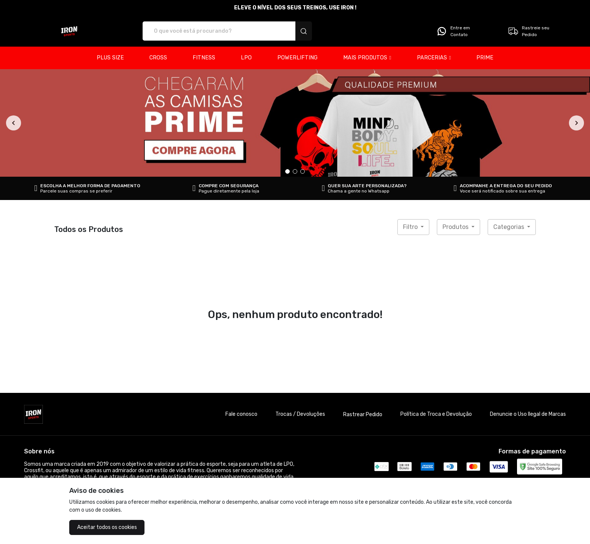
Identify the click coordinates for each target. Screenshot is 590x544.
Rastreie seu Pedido (528, 31)
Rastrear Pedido (362, 414)
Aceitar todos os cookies (107, 527)
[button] (367, 58)
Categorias (509, 226)
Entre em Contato (453, 31)
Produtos (456, 226)
